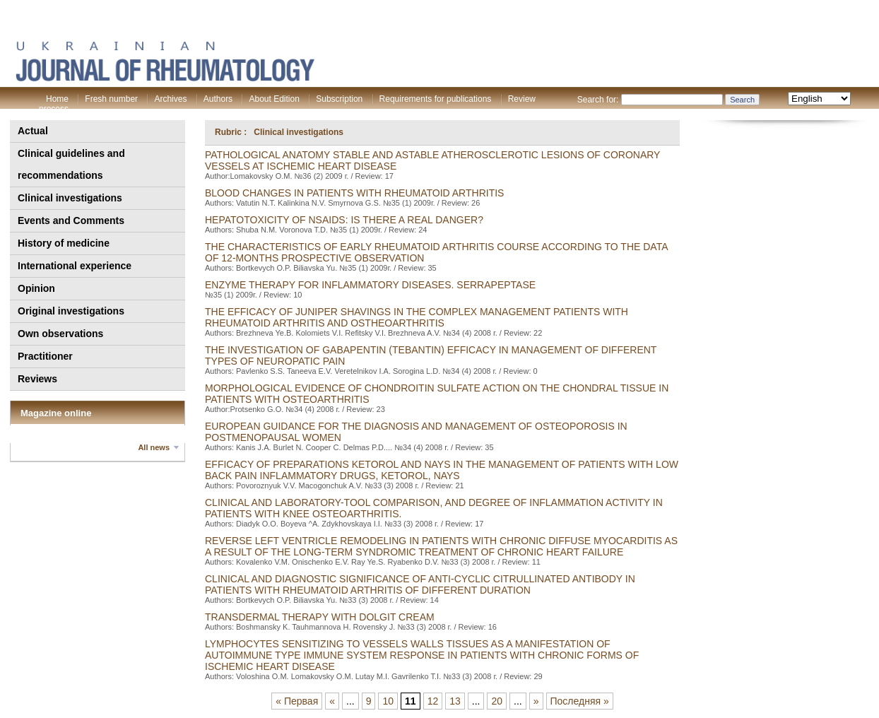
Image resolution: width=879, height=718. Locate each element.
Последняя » (579, 701)
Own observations (60, 333)
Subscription (339, 99)
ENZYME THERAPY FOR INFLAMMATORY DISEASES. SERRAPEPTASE (370, 284)
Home (57, 99)
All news (154, 447)
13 (455, 701)
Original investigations (71, 311)
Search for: (598, 100)
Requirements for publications (435, 99)
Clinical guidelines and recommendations (71, 164)
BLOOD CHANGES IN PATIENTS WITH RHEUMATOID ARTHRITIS (354, 193)
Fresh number (111, 99)
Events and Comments (71, 220)
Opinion (36, 288)
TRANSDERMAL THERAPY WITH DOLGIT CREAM (320, 617)
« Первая (297, 701)
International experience (74, 265)
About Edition (274, 99)
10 (388, 701)
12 (433, 701)
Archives (170, 99)
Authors (217, 99)
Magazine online (55, 413)
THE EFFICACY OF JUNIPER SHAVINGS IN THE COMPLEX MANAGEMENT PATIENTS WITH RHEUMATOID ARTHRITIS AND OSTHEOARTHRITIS (416, 317)
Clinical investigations (70, 198)
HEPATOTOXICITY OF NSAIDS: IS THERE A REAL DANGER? (344, 219)
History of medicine (64, 243)
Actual (33, 130)
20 (496, 701)
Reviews (37, 378)
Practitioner (45, 356)
